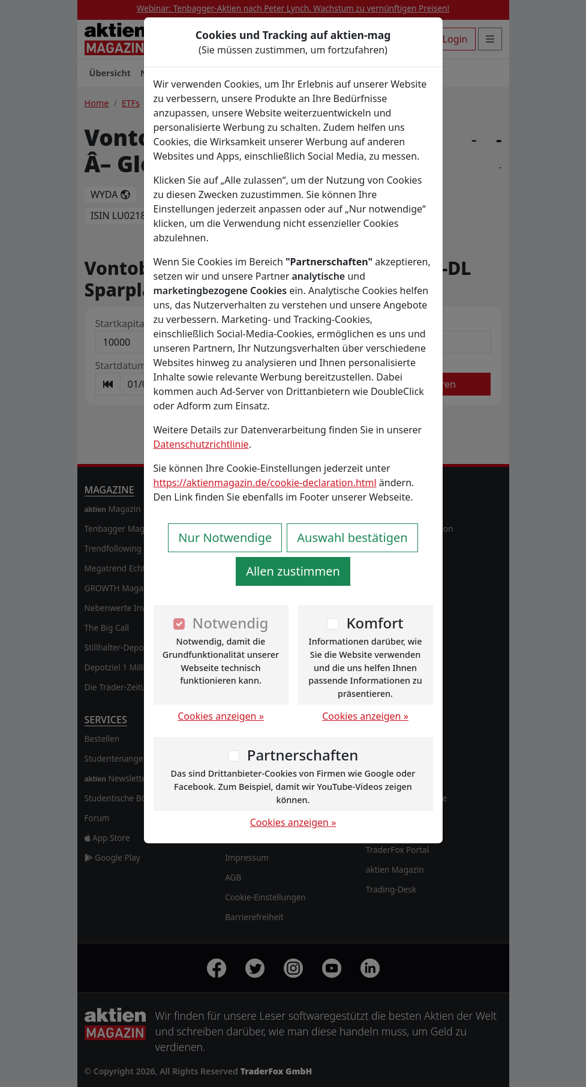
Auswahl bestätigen (352, 537)
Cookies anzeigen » (221, 716)
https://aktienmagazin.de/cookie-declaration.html (265, 482)
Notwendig (231, 623)
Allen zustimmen (293, 571)
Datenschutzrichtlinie (201, 444)
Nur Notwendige (225, 537)
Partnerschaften (303, 755)
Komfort (374, 623)
